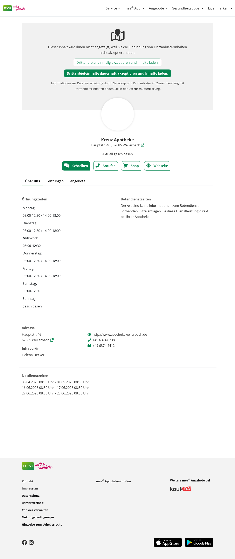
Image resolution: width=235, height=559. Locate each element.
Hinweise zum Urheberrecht (42, 524)
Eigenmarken (218, 8)
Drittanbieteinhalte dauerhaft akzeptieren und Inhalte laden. (117, 73)
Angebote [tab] (77, 181)
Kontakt (27, 481)
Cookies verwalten (35, 510)
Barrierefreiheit (32, 503)
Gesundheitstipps (185, 8)
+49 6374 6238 (104, 340)
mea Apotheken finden (113, 481)
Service (111, 8)
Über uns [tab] (32, 181)
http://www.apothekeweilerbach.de (120, 334)
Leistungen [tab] (55, 181)
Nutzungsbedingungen (38, 517)
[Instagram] (31, 542)
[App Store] (168, 542)
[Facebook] (24, 542)
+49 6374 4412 (104, 345)
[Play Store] (199, 542)
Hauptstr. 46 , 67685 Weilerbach (117, 145)
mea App (132, 8)
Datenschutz (31, 495)
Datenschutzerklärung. (145, 89)
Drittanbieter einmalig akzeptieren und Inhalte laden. (117, 62)
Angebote (156, 8)
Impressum (30, 488)
